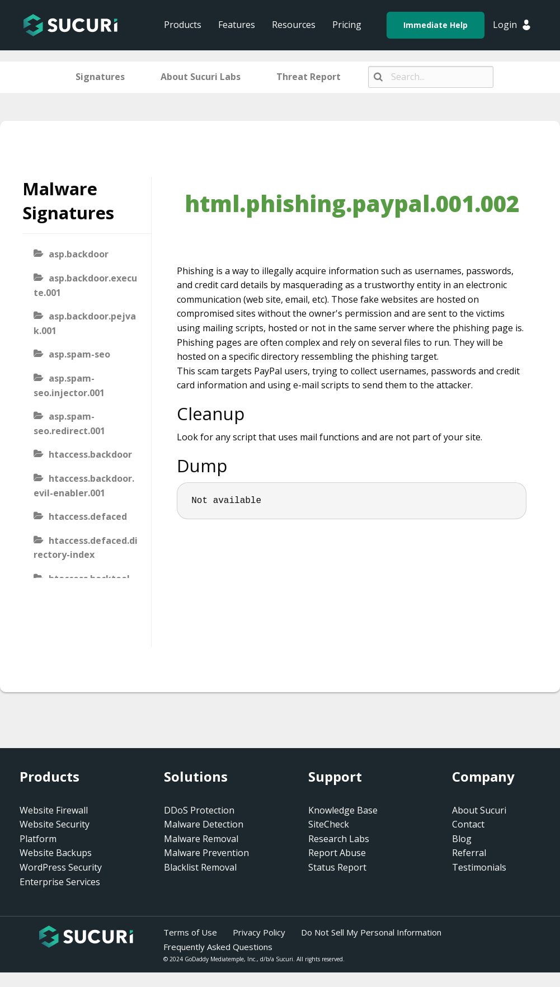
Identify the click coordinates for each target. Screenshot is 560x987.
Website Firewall (54, 810)
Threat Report (308, 76)
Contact (468, 824)
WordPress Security (61, 867)
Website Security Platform (55, 831)
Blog (462, 839)
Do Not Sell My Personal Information (371, 932)
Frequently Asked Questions (217, 946)
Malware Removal (201, 839)
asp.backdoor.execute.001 (85, 285)
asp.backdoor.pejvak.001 (85, 323)
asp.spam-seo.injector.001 (69, 385)
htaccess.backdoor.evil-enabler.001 (84, 485)
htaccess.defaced (88, 516)
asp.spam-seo (79, 354)
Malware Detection (203, 824)
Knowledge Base (343, 810)
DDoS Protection (199, 810)
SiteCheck (328, 824)
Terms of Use (190, 932)
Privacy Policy (259, 932)
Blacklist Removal (200, 867)
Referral (469, 853)
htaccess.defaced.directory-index (86, 547)
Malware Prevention (206, 853)
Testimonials (479, 867)
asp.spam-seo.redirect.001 (69, 423)
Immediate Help (435, 25)
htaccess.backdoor (90, 454)
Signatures (100, 76)
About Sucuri (479, 810)
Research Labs (338, 839)
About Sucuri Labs (201, 76)
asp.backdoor (79, 254)
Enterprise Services (60, 882)
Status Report (337, 867)
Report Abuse (337, 853)
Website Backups (56, 853)
